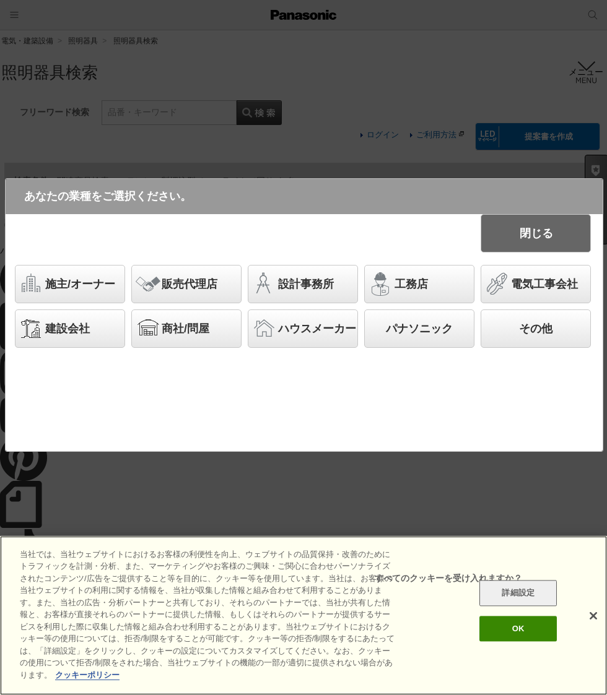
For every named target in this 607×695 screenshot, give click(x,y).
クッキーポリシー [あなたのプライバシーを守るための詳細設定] (87, 680)
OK (518, 633)
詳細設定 (518, 598)
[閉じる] (593, 620)
